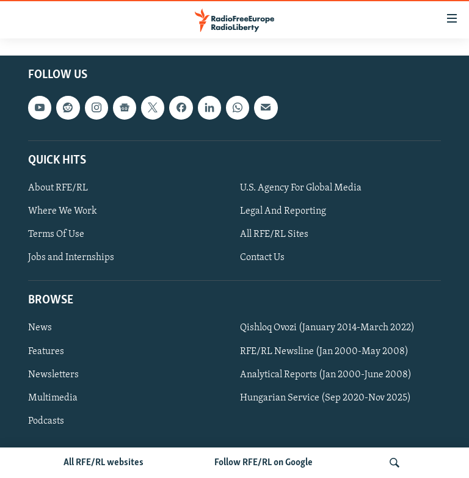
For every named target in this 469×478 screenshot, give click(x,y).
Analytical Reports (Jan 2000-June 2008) (326, 375)
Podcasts (46, 421)
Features (46, 352)
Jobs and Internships (71, 258)
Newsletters (53, 375)
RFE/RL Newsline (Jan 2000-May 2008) (324, 352)
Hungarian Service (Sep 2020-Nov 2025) (325, 398)
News (40, 328)
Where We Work (62, 211)
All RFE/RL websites (104, 463)
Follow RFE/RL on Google (263, 463)
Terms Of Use (56, 234)
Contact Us (262, 258)
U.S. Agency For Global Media (301, 188)
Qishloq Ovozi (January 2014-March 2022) (327, 328)
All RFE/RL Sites (274, 234)
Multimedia (53, 398)
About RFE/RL (58, 188)
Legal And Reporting (283, 211)
